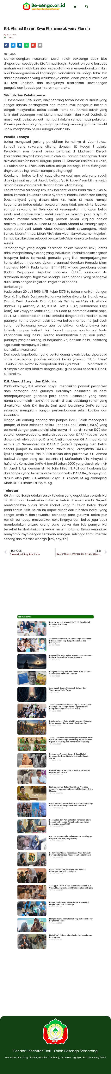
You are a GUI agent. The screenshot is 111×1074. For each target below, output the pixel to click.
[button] (6, 45)
